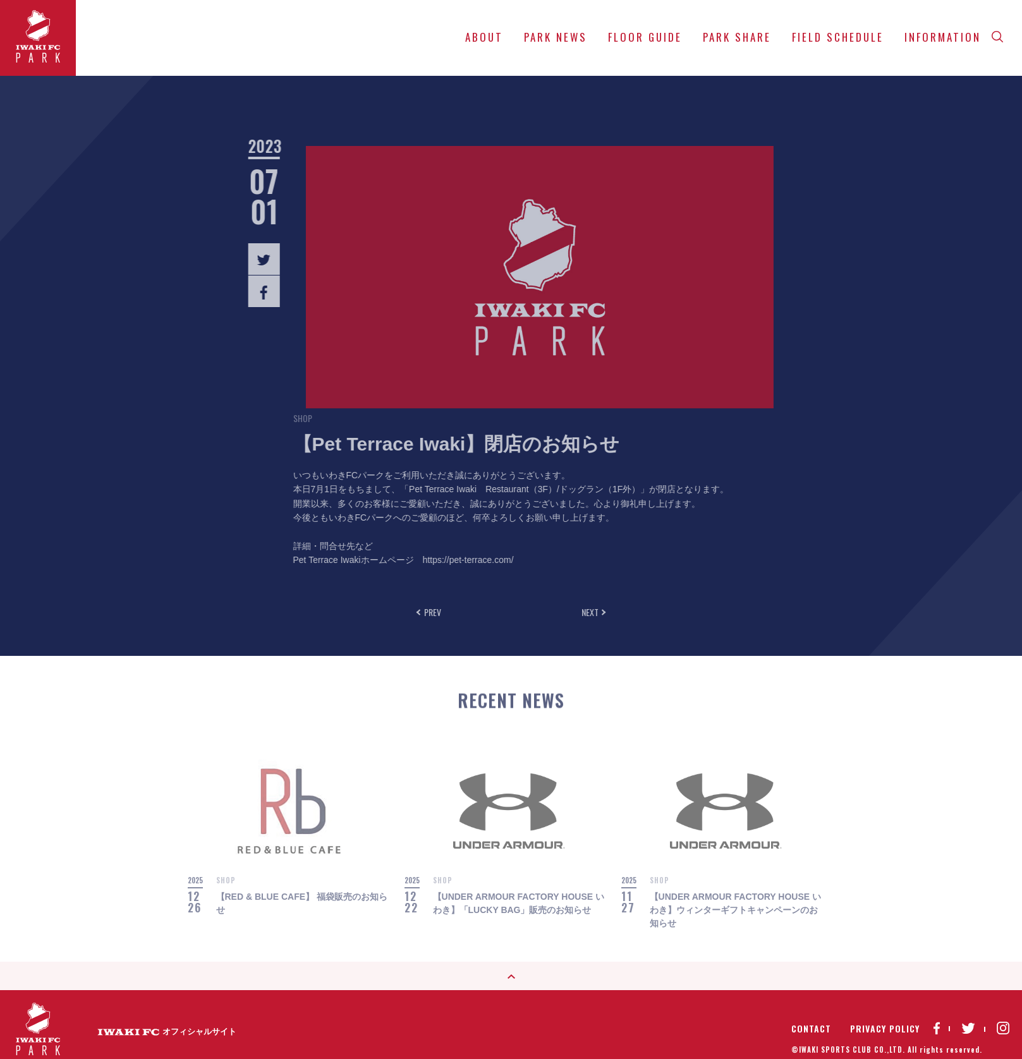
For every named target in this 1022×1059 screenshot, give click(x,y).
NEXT (591, 612)
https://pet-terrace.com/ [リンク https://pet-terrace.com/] (434, 560)
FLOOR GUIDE (645, 37)
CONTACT (811, 1015)
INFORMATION (942, 37)
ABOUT (484, 37)
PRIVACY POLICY (885, 1015)
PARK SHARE (737, 37)
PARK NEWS (555, 37)
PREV (430, 612)
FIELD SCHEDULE (838, 37)
